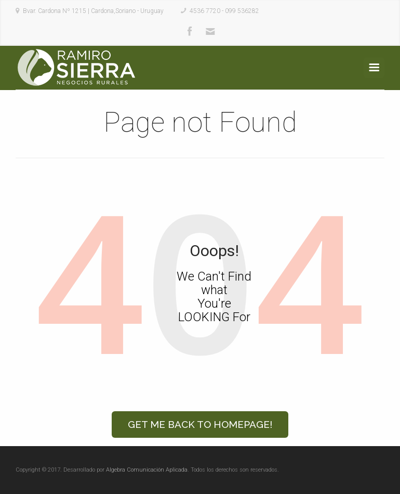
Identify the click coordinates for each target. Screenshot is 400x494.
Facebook (189, 31)
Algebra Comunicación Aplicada (147, 469)
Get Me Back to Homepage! (200, 424)
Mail (210, 31)
